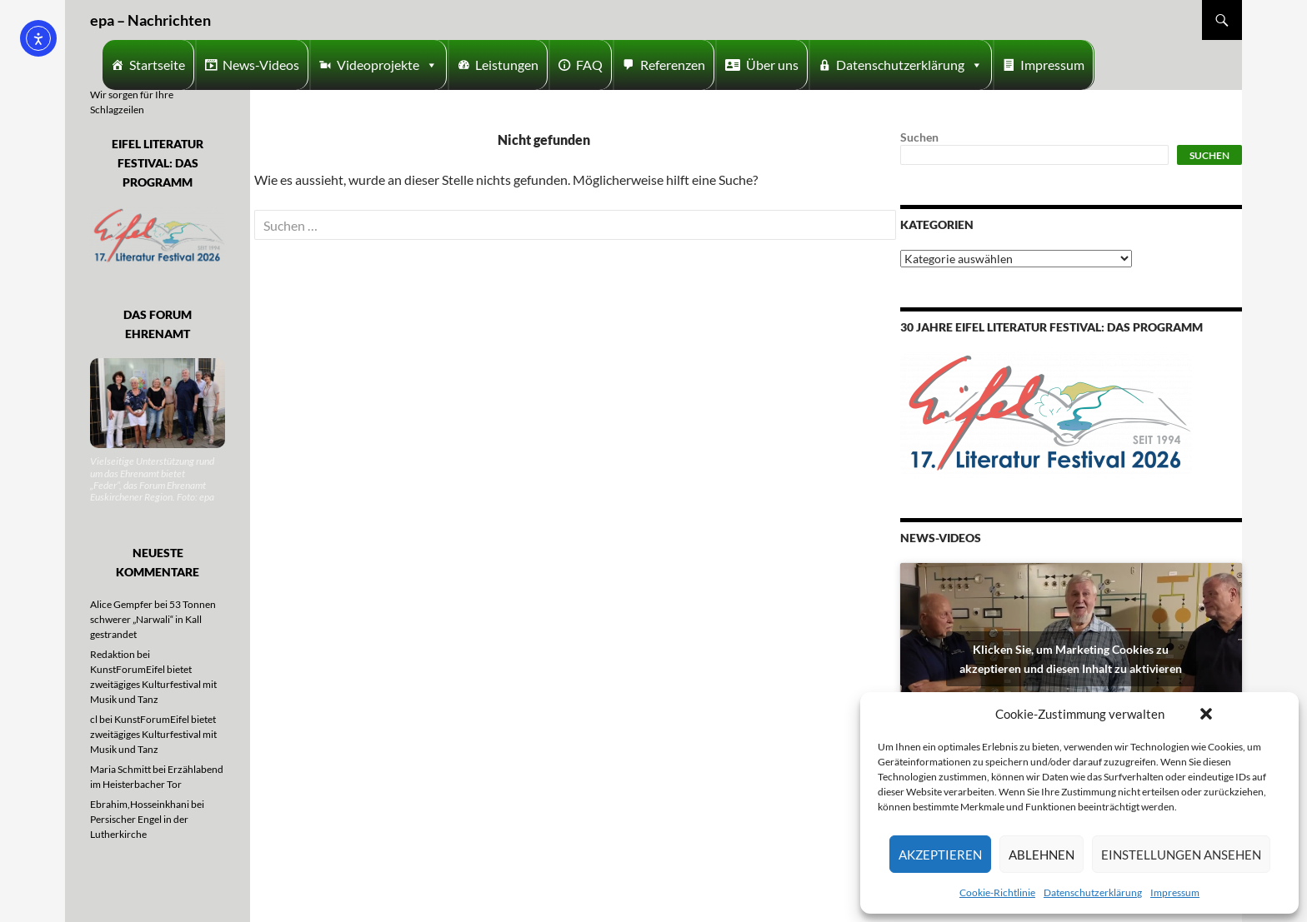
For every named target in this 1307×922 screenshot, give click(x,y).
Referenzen (672, 64)
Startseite (157, 64)
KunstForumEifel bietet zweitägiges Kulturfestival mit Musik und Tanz (153, 684)
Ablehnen (1041, 854)
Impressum (1174, 892)
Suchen (919, 137)
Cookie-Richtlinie (997, 892)
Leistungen (506, 64)
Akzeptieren (940, 854)
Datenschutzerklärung (1093, 892)
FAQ (589, 64)
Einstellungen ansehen (1181, 854)
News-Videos (261, 64)
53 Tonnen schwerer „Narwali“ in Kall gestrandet (153, 619)
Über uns (772, 64)
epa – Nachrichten (150, 20)
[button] (1206, 713)
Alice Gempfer (121, 604)
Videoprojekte (387, 65)
